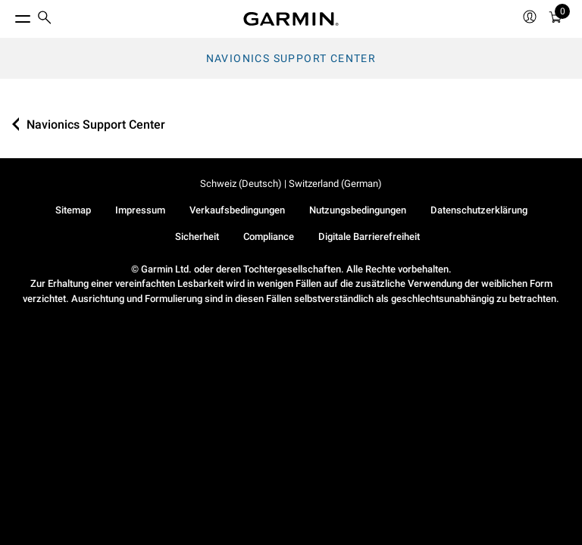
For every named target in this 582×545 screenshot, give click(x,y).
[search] (44, 19)
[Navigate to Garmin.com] (291, 19)
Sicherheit (197, 236)
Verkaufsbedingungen (237, 210)
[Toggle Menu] (9, 15)
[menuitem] (44, 19)
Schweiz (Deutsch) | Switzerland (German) (291, 183)
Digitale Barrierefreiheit (369, 236)
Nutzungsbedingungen (357, 210)
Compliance (268, 236)
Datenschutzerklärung (478, 210)
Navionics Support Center (291, 58)
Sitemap (73, 210)
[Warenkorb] (555, 19)
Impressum (140, 210)
